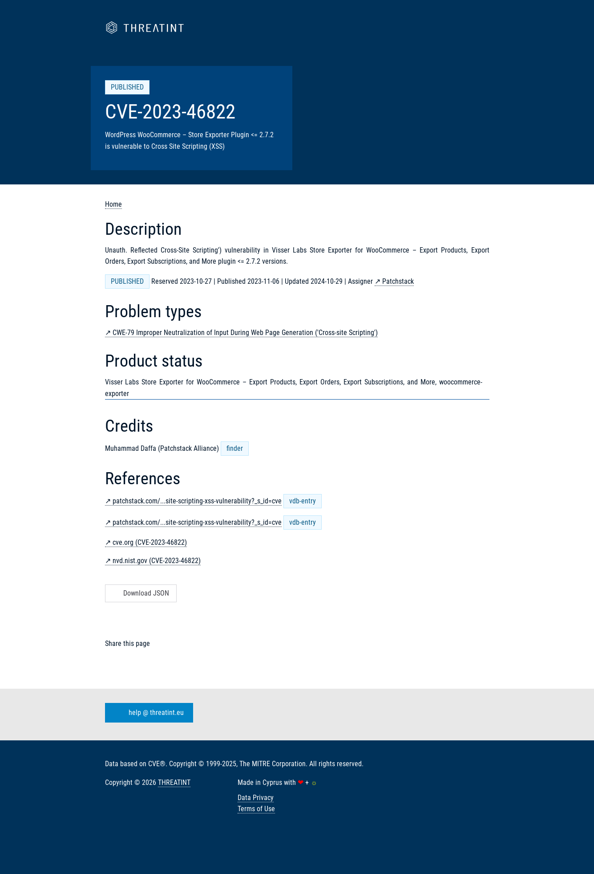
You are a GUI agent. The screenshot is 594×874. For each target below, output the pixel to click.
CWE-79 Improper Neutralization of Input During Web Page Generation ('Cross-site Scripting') (245, 332)
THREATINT (174, 782)
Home (113, 204)
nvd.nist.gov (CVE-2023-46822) (157, 560)
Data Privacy (256, 797)
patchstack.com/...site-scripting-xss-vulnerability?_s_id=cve (197, 501)
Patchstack (398, 281)
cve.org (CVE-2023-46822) (150, 542)
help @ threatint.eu (147, 713)
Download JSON (140, 593)
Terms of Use (256, 809)
